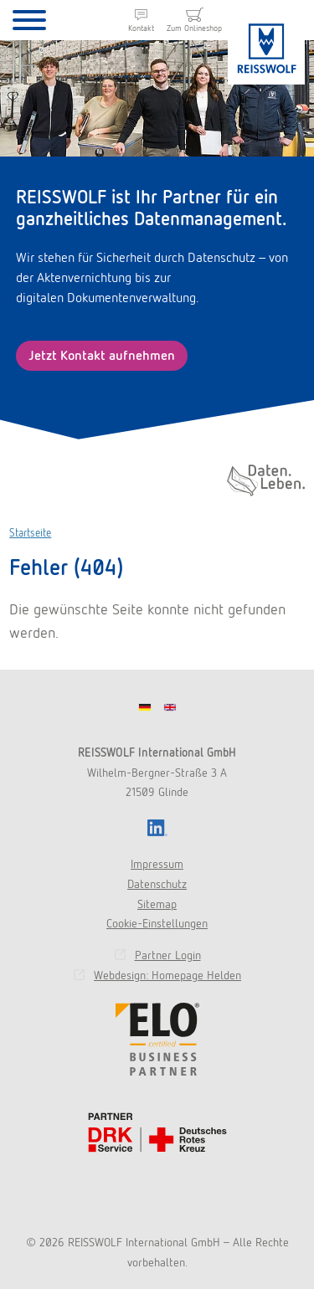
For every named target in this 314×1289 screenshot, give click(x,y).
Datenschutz (157, 884)
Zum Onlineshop (194, 28)
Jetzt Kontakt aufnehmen (101, 355)
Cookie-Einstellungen (157, 923)
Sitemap (157, 904)
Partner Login (168, 955)
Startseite (30, 532)
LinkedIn (157, 827)
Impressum (157, 863)
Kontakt (141, 28)
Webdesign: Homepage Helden (167, 975)
